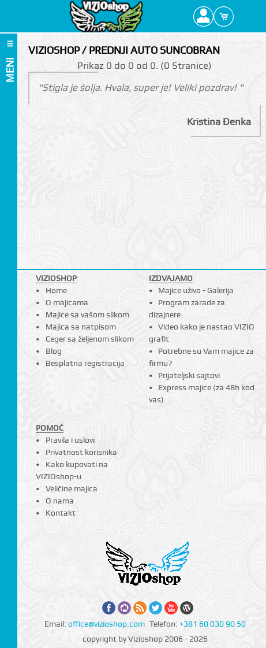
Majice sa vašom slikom (87, 314)
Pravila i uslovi (70, 440)
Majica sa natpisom (81, 326)
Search (244, 16)
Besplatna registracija (85, 363)
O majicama (67, 302)
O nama (60, 500)
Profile (203, 16)
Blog (54, 351)
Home (56, 290)
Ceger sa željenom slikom (90, 338)
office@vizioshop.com (106, 623)
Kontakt (61, 512)
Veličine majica (72, 488)
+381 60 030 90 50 (212, 623)
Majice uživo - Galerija (196, 290)
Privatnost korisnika (81, 452)
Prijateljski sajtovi (189, 375)
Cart (223, 16)
